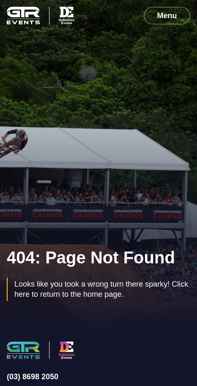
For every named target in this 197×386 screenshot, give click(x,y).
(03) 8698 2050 (32, 376)
